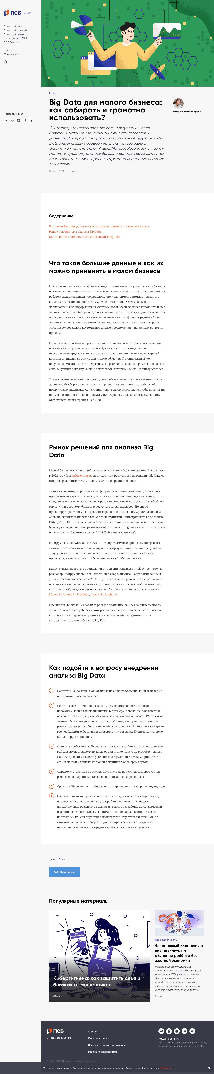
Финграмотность (64, 917)
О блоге (93, 1033)
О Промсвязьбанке (59, 1039)
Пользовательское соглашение (107, 1046)
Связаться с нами (98, 1039)
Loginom (112, 594)
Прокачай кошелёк (15, 30)
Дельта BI (97, 594)
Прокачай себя (13, 26)
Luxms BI (69, 594)
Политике (165, 1068)
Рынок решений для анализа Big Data (75, 232)
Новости (9, 50)
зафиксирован (82, 476)
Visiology (83, 594)
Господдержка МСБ (16, 38)
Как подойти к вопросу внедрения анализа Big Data (85, 237)
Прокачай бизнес (14, 34)
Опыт (53, 93)
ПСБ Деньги (11, 42)
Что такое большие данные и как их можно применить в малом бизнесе (99, 226)
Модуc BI (55, 594)
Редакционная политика (103, 1053)
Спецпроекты (12, 54)
